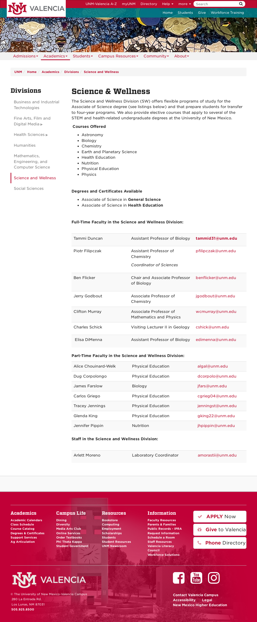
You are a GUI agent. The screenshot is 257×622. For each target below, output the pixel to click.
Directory (149, 4)
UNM (18, 72)
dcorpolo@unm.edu (217, 376)
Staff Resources (160, 542)
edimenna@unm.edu (216, 339)
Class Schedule (22, 524)
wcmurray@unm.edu (216, 311)
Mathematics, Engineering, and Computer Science (32, 161)
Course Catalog (22, 528)
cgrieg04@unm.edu (217, 396)
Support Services (24, 537)
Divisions (71, 72)
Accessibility (184, 600)
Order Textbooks (69, 537)
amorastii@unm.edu (217, 455)
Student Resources (116, 542)
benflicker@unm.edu (216, 278)
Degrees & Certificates (27, 533)
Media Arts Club (68, 528)
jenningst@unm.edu (217, 406)
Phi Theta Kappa (69, 542)
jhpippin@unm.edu (216, 425)
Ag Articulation (23, 542)
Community (156, 57)
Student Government (72, 546)
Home (168, 13)
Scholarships (112, 533)
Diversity (63, 524)
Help (167, 4)
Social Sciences (29, 188)
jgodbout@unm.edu (215, 296)
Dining (61, 520)
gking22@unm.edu (216, 416)
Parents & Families (162, 524)
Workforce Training (227, 13)
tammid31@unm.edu (216, 238)
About (181, 57)
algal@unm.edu (213, 366)
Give (202, 13)
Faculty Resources (162, 520)
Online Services (68, 533)
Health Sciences (29, 134)
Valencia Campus (195, 595)
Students (185, 13)
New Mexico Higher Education (200, 605)
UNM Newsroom (114, 546)
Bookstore (110, 520)
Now (217, 516)
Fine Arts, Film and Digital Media (32, 121)
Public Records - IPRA (165, 528)
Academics (55, 57)
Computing (110, 524)
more (184, 4)
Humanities (25, 145)
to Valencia (222, 529)
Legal (207, 600)
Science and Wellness (101, 72)
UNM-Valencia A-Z (101, 4)
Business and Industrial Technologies (36, 105)
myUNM (129, 4)
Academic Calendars (26, 520)
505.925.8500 (22, 609)
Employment (111, 528)
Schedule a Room (161, 537)
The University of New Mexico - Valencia (36, 9)
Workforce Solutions (163, 555)
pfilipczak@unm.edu (216, 251)
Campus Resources (118, 57)
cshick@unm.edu (212, 327)
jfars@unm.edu (212, 386)
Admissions (25, 57)
